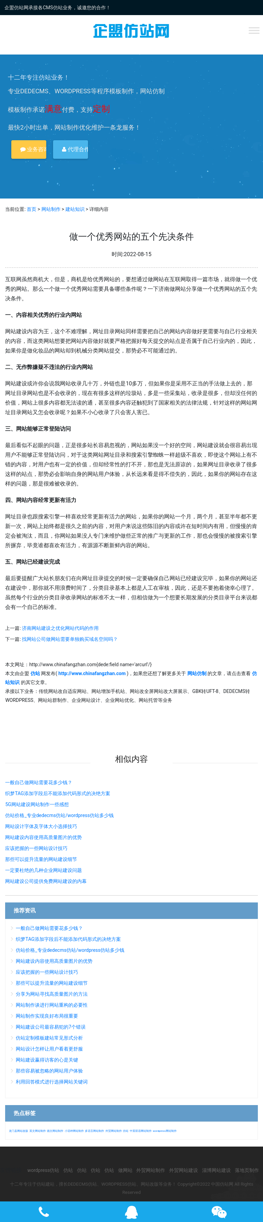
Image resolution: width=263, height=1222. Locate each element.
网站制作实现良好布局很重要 (47, 1016)
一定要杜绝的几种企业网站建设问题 (43, 870)
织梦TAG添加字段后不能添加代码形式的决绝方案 (57, 793)
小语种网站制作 (74, 1131)
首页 (31, 209)
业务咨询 (33, 149)
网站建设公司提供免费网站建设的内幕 (46, 881)
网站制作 (51, 209)
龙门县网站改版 (18, 1131)
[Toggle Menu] (254, 30)
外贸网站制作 (113, 1131)
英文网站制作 (37, 1131)
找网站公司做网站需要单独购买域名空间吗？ (70, 639)
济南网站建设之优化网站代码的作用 (60, 628)
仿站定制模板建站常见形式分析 (49, 1038)
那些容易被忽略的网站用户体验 (49, 1071)
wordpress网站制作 (164, 1131)
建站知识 (75, 209)
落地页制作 (247, 1170)
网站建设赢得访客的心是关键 (47, 1060)
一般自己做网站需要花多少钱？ (38, 782)
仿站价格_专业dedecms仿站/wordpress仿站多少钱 (59, 815)
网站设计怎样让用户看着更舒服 (49, 1049)
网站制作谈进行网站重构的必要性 (52, 1005)
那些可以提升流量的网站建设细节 (41, 859)
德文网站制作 (55, 1131)
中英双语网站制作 (141, 1131)
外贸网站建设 (183, 1170)
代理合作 (75, 149)
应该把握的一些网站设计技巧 (36, 848)
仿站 (125, 1131)
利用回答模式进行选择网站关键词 (52, 1082)
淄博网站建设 (216, 1170)
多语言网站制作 (94, 1131)
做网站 (125, 1170)
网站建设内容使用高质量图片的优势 (43, 837)
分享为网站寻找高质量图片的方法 (52, 994)
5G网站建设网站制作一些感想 (36, 804)
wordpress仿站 (43, 1170)
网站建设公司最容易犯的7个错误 (51, 1027)
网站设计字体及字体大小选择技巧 (41, 826)
